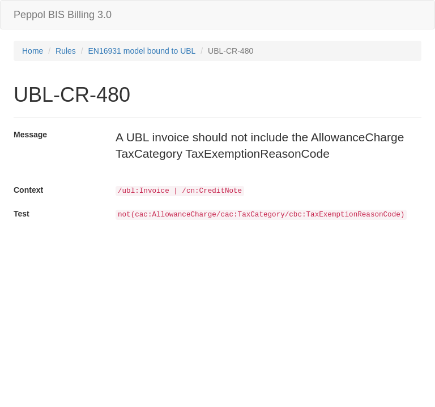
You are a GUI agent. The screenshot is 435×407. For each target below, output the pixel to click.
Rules (66, 50)
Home (32, 50)
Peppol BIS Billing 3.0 (63, 14)
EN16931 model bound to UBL (142, 50)
